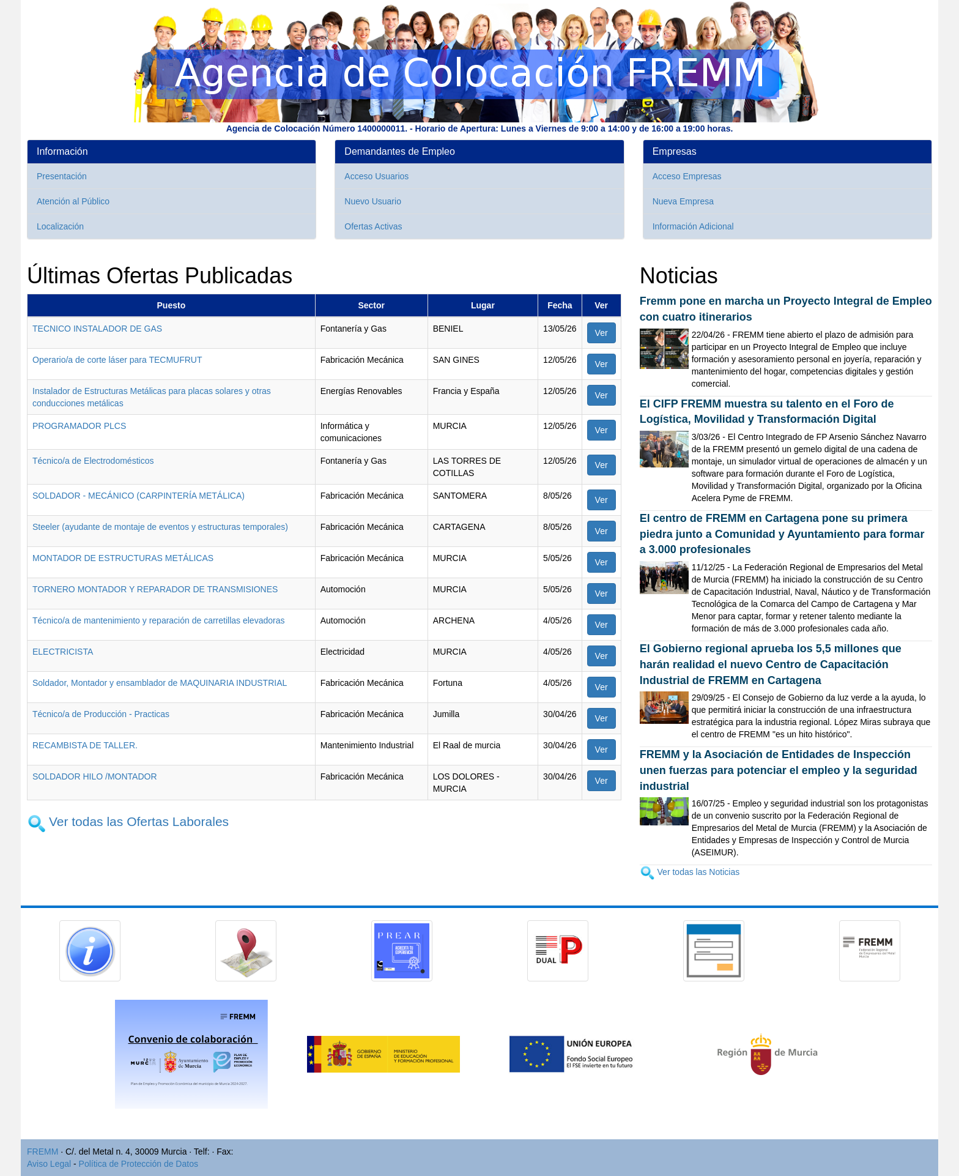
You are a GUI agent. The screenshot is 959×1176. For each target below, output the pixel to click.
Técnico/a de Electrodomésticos (93, 461)
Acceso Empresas (687, 176)
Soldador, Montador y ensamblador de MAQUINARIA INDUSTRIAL (159, 683)
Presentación (62, 176)
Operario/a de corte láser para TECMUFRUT (117, 360)
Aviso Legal (49, 1164)
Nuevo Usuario (372, 201)
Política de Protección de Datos (138, 1164)
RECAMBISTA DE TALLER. (85, 745)
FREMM (42, 1151)
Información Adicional (693, 226)
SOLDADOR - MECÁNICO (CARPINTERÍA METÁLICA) (138, 496)
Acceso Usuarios (376, 176)
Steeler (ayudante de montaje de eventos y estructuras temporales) (160, 527)
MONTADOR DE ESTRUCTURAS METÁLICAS (122, 558)
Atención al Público (73, 201)
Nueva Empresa (683, 201)
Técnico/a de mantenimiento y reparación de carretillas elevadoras (158, 620)
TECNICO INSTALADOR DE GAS (97, 328)
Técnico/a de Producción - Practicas (100, 714)
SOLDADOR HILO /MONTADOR (94, 776)
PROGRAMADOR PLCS (79, 426)
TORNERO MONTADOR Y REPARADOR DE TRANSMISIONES (155, 589)
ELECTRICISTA (62, 652)
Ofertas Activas (373, 226)
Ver (601, 333)
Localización (60, 226)
